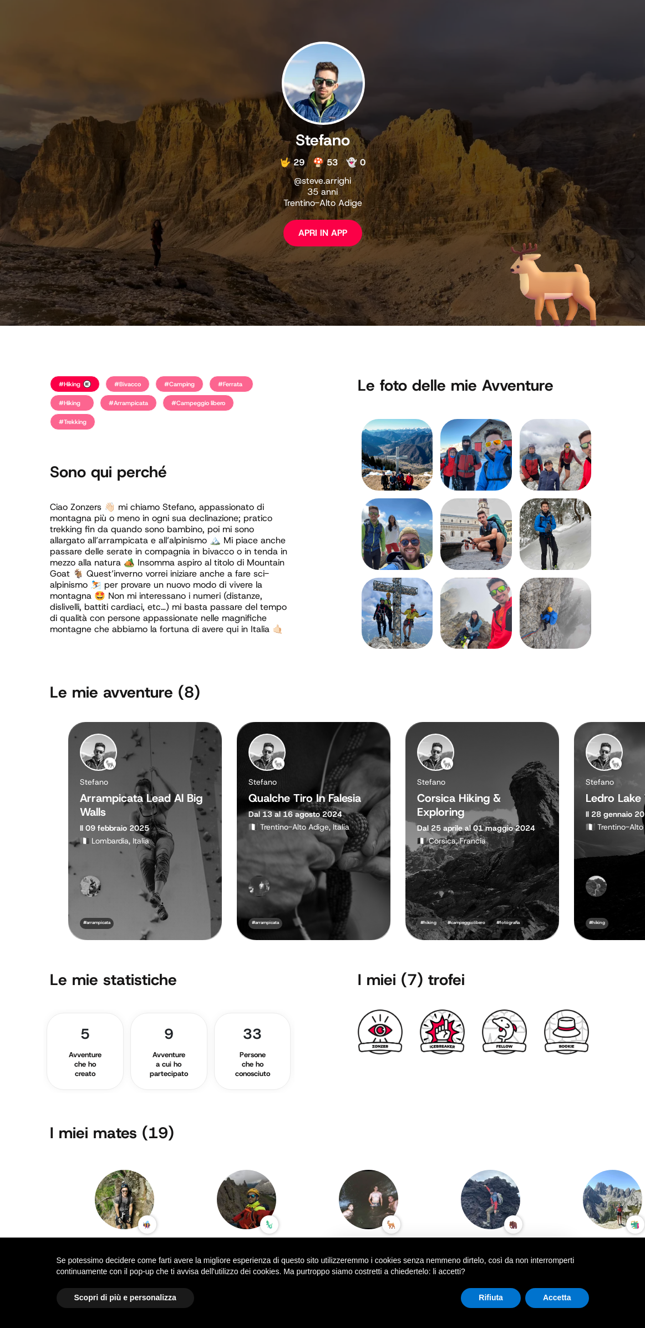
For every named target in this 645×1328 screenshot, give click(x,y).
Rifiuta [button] (491, 1297)
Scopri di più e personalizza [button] (125, 1297)
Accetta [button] (557, 1297)
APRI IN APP (322, 233)
